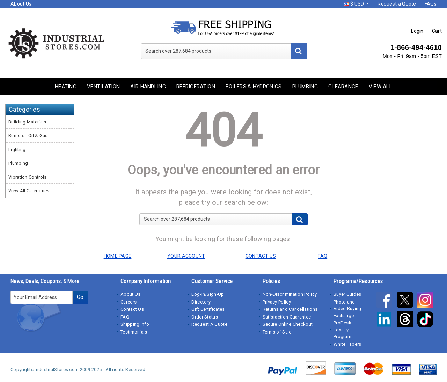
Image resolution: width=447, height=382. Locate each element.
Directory (201, 302)
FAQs (431, 4)
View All (380, 86)
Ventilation (103, 86)
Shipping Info (134, 324)
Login (417, 31)
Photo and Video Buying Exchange (347, 308)
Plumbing (305, 86)
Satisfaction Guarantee (287, 317)
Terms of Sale (277, 332)
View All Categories (29, 190)
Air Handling (148, 86)
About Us (20, 4)
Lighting (16, 149)
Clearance (343, 86)
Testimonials (133, 332)
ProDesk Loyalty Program (342, 329)
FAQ (124, 317)
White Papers (347, 344)
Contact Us (132, 309)
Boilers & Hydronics (254, 86)
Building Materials (27, 122)
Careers (128, 302)
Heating (65, 86)
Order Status (204, 317)
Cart (437, 31)
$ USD (354, 4)
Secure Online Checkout (288, 324)
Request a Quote (397, 4)
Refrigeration (195, 86)
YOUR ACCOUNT (186, 256)
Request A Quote (209, 324)
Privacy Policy (277, 302)
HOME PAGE (118, 256)
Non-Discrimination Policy (290, 294)
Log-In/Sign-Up (207, 294)
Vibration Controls (27, 177)
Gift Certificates (208, 309)
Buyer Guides (347, 294)
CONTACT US (261, 256)
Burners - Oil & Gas (28, 135)
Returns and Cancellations (290, 309)
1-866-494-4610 (416, 47)
